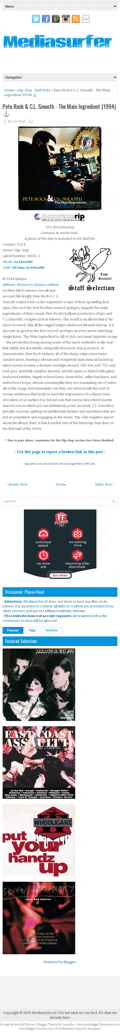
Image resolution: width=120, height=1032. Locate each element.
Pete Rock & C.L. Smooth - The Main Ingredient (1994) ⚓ (59, 109)
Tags (32, 630)
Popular (13, 630)
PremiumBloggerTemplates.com (98, 1024)
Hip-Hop (25, 90)
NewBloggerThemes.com (36, 1028)
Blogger (69, 962)
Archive (51, 630)
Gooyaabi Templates (88, 1028)
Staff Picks (42, 90)
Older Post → (105, 484)
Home (9, 90)
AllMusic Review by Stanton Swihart (31, 285)
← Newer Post (15, 484)
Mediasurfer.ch (44, 1013)
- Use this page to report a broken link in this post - (60, 452)
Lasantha (68, 1024)
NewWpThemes (25, 1024)
